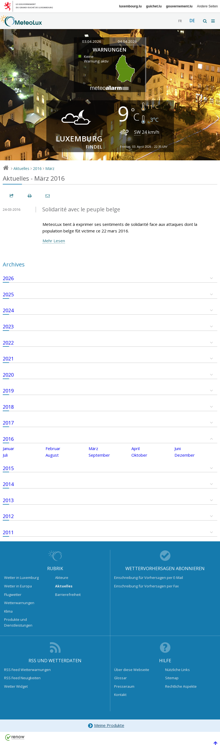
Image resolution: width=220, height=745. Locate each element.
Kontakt (120, 694)
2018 (8, 406)
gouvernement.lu (179, 6)
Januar (8, 448)
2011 (8, 532)
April (135, 448)
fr (180, 21)
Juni (177, 448)
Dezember (184, 455)
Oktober (139, 455)
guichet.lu (154, 6)
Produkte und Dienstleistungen (18, 622)
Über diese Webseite (131, 669)
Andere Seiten (207, 6)
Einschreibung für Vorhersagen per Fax (146, 586)
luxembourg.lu (130, 6)
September (99, 455)
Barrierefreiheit (68, 594)
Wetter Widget (16, 686)
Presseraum (124, 686)
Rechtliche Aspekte (181, 686)
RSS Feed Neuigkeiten (22, 677)
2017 (8, 422)
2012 (8, 516)
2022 (8, 342)
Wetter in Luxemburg (21, 577)
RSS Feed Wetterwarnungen (27, 669)
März (49, 168)
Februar (53, 448)
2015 (8, 468)
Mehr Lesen (54, 240)
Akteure (61, 577)
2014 (8, 484)
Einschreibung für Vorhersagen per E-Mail (148, 577)
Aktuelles (21, 168)
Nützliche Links (177, 669)
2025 (8, 294)
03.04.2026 (91, 41)
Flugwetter (12, 594)
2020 (8, 374)
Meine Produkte (106, 725)
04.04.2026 (127, 41)
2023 (8, 326)
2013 (8, 500)
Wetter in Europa (18, 586)
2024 (8, 310)
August (52, 455)
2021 (8, 358)
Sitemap (172, 677)
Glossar (120, 677)
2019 (8, 390)
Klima (8, 611)
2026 (8, 278)
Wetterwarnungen (19, 602)
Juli (5, 455)
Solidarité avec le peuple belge (81, 209)
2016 (37, 168)
